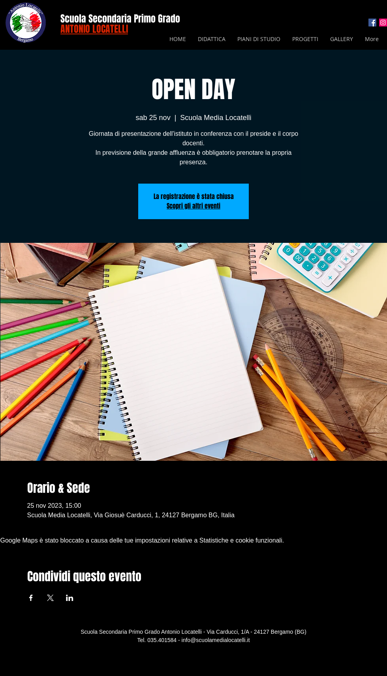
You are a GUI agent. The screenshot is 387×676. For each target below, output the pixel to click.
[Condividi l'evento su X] (50, 598)
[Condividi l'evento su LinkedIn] (69, 598)
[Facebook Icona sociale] (372, 22)
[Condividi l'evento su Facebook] (31, 598)
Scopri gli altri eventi (193, 205)
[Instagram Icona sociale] (383, 22)
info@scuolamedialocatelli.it (216, 640)
